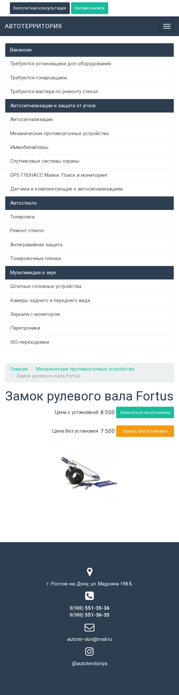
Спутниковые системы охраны (44, 161)
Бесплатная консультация (39, 8)
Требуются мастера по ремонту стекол (54, 91)
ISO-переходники (29, 342)
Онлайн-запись (90, 8)
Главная (19, 369)
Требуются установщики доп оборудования (60, 64)
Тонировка (22, 217)
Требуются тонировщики (38, 78)
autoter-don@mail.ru (89, 639)
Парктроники (25, 328)
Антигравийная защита (36, 245)
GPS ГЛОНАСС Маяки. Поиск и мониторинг (59, 175)
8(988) (90, 608)
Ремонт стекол (27, 231)
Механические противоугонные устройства (59, 133)
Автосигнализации (31, 119)
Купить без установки (145, 431)
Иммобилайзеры (29, 147)
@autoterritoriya (89, 663)
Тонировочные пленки (35, 258)
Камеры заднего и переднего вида (50, 300)
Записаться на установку (145, 412)
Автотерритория (33, 26)
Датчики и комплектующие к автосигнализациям (66, 189)
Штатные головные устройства (45, 286)
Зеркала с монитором (35, 314)
